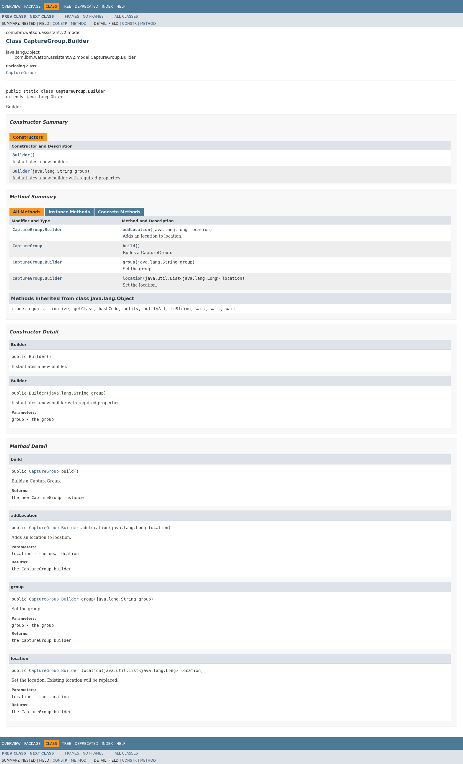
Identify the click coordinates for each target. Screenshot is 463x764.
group (129, 262)
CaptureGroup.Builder (37, 229)
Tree (66, 6)
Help (120, 6)
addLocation (136, 229)
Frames (72, 16)
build (129, 245)
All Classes (126, 16)
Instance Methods (69, 212)
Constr (60, 24)
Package (32, 6)
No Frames (93, 16)
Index (107, 6)
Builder (21, 155)
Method (79, 24)
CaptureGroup (21, 72)
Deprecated (86, 6)
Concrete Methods (119, 212)
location (133, 278)
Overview (11, 6)
